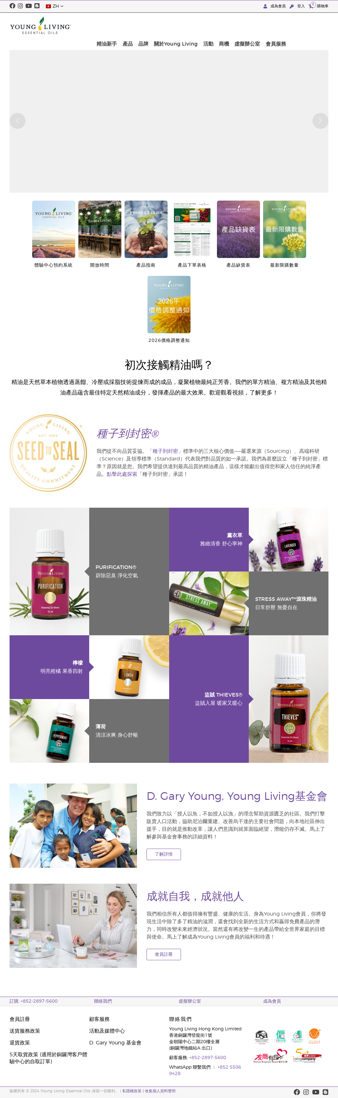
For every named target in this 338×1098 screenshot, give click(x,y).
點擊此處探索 (122, 474)
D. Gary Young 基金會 (115, 1042)
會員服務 (316, 25)
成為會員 (275, 6)
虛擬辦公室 (289, 25)
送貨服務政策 (25, 1031)
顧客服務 (99, 1019)
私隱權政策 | (133, 1091)
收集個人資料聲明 (160, 1091)
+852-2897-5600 (207, 1058)
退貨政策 (20, 1042)
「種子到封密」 (165, 451)
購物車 (318, 6)
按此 (128, 43)
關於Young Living (223, 25)
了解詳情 (164, 854)
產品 (178, 25)
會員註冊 (164, 954)
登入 (298, 6)
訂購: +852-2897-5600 (34, 1001)
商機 (268, 25)
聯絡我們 (103, 1001)
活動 (254, 25)
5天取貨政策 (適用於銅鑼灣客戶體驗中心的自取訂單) (48, 1058)
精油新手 (159, 25)
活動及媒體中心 (107, 1031)
